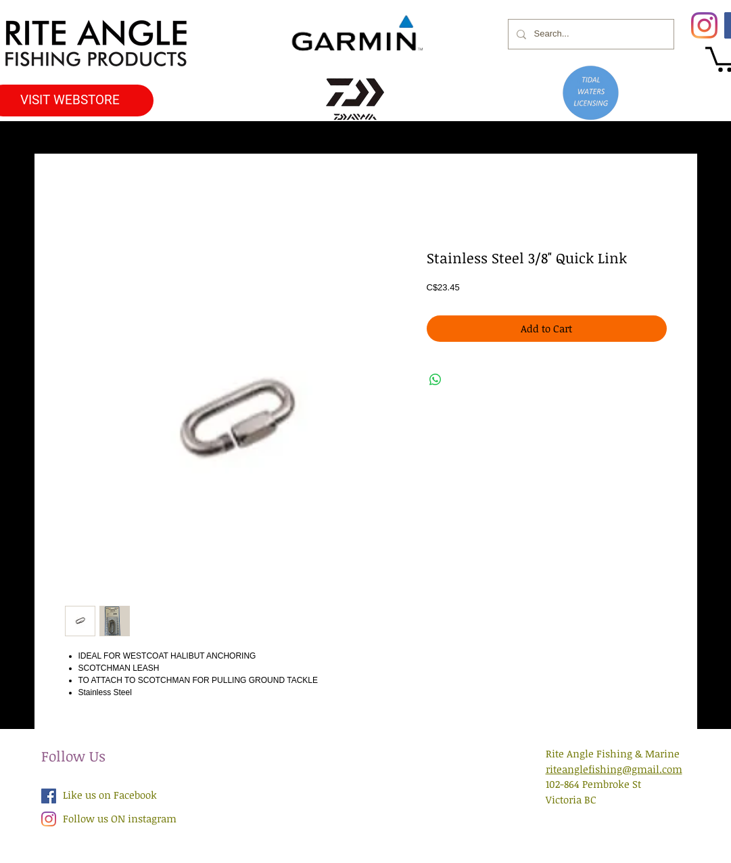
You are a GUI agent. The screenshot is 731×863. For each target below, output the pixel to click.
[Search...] (589, 34)
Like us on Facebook (110, 794)
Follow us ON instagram (119, 818)
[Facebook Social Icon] (48, 796)
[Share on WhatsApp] (435, 380)
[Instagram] (704, 25)
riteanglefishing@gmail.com (614, 769)
